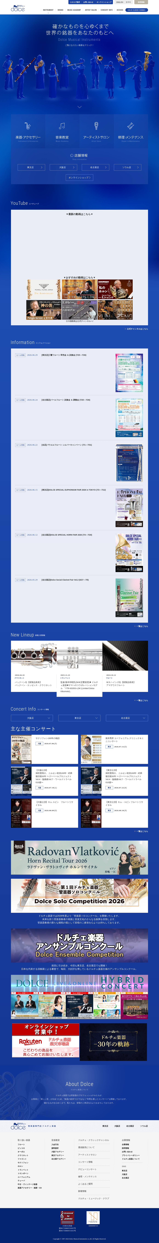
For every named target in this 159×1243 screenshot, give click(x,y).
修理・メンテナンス (87, 1176)
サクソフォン (8, 72)
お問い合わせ (88, 2)
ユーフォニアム (120, 69)
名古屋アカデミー (58, 1159)
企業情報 (125, 1144)
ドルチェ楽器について (131, 1159)
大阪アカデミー (57, 1152)
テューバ (147, 70)
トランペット (23, 1170)
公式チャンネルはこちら (137, 329)
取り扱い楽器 (24, 1140)
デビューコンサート (87, 1169)
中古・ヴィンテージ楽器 (27, 1184)
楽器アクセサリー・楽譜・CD (30, 1188)
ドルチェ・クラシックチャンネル (93, 1140)
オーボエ (134, 79)
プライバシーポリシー (131, 1155)
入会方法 (55, 1144)
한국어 (129, 2)
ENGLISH (119, 2)
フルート (78, 79)
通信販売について (86, 1147)
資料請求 (55, 1148)
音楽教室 (55, 1140)
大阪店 (62, 167)
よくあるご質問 (85, 1184)
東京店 (30, 167)
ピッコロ (109, 80)
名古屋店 (94, 167)
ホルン (40, 71)
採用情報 (141, 2)
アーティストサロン (87, 1155)
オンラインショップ (104, 2)
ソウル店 (126, 167)
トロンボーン (91, 70)
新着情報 (82, 1191)
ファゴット (24, 78)
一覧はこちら (142, 626)
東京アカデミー (57, 1155)
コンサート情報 (85, 1162)
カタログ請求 (75, 2)
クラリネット (55, 81)
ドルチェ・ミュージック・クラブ (93, 1198)
